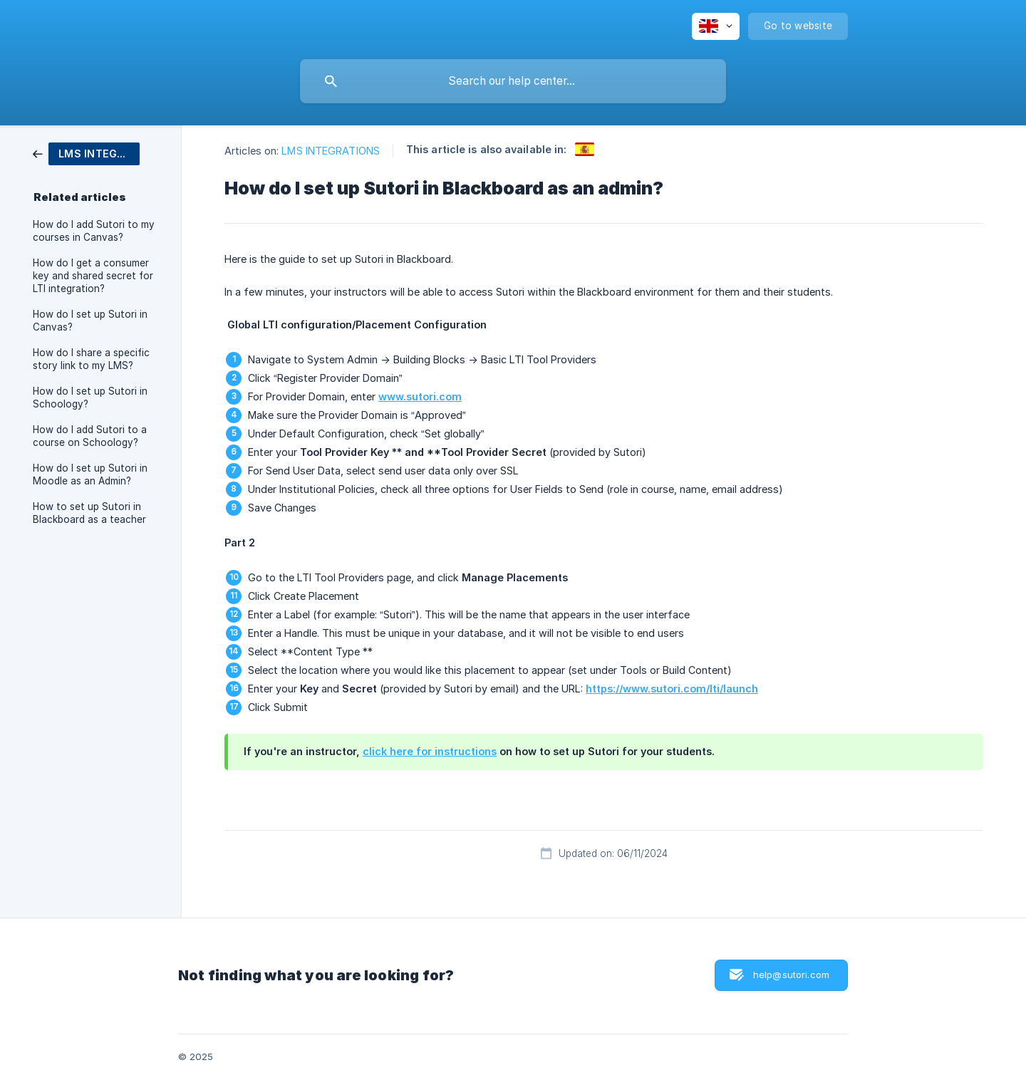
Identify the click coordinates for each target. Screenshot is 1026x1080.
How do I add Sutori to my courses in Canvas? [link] (94, 231)
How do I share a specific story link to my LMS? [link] (91, 359)
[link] (86, 153)
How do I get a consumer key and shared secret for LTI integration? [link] (93, 275)
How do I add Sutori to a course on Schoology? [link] (90, 436)
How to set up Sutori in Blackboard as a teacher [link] (89, 513)
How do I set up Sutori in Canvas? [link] (90, 320)
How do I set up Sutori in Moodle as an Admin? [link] (90, 474)
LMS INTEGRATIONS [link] (330, 151)
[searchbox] (513, 81)
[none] (716, 26)
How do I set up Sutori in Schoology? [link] (90, 397)
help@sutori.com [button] (791, 974)
